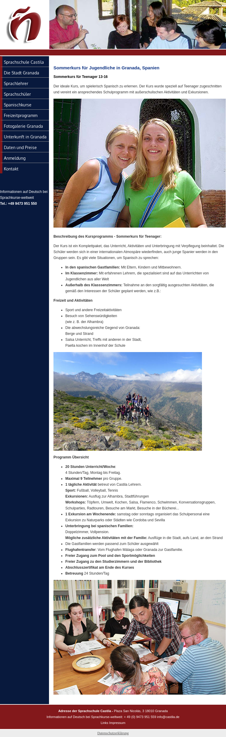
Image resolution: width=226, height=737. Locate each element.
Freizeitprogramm (20, 115)
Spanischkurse (17, 104)
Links (104, 723)
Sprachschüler (17, 94)
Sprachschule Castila (24, 62)
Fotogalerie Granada (23, 126)
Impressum (117, 723)
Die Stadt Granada (21, 72)
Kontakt (11, 168)
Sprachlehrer (16, 83)
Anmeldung (15, 158)
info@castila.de (168, 717)
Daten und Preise (20, 147)
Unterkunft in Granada (25, 136)
